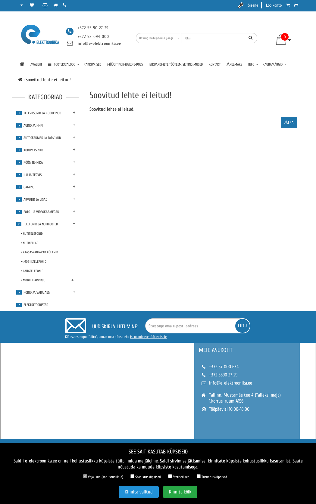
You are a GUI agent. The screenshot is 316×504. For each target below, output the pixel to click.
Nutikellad (30, 243)
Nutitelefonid (32, 234)
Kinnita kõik (180, 492)
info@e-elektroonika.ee (99, 43)
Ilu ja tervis (29, 175)
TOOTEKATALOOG (64, 64)
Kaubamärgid (275, 64)
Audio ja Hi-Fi (29, 125)
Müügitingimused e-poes (125, 64)
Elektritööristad (32, 305)
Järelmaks (234, 64)
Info (253, 64)
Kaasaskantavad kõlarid (39, 252)
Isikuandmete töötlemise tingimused (176, 64)
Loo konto (274, 5)
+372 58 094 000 (93, 36)
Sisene (253, 5)
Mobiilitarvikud (33, 280)
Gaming (25, 187)
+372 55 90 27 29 (93, 27)
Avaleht (36, 64)
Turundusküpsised (212, 476)
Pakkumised (92, 64)
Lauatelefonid (32, 271)
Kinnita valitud (139, 492)
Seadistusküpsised (145, 476)
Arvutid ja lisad (31, 199)
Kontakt (215, 64)
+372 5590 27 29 (223, 375)
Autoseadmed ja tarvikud (38, 138)
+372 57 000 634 (224, 366)
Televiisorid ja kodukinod (38, 113)
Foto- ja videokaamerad (37, 212)
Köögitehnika (29, 162)
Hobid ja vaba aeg (33, 292)
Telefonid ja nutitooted (37, 224)
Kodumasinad (29, 150)
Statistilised (178, 476)
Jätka (289, 122)
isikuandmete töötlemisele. (148, 337)
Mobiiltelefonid (33, 262)
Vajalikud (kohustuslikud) (103, 476)
